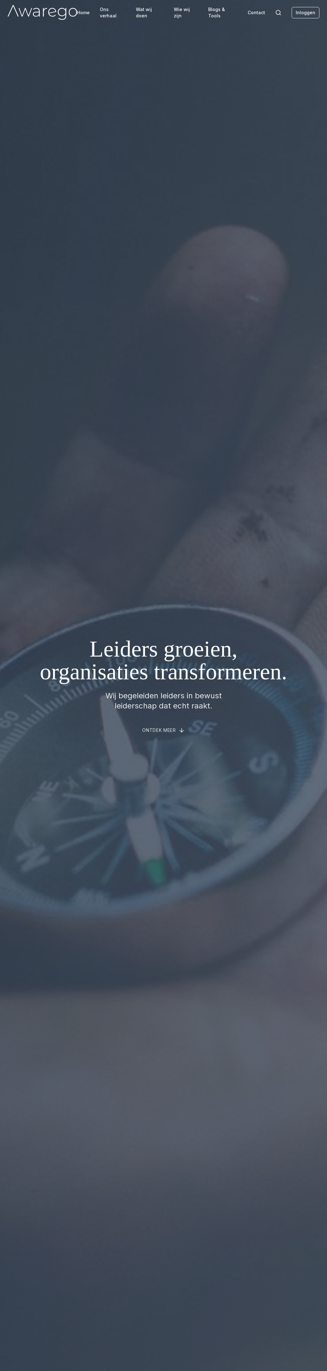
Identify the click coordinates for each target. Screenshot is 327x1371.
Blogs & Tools (216, 12)
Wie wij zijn (182, 12)
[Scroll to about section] (163, 730)
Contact (256, 12)
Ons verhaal (108, 12)
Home (83, 12)
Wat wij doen (144, 12)
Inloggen (305, 12)
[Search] (278, 12)
